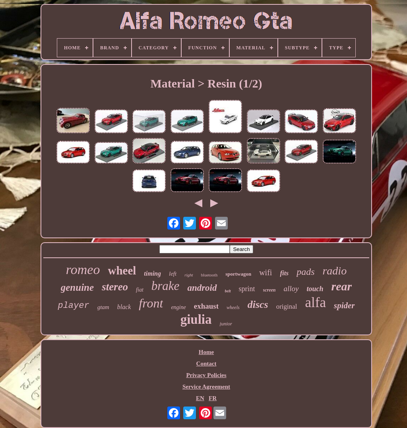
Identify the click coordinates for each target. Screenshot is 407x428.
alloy (291, 288)
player (73, 306)
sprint (247, 289)
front (151, 303)
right (188, 274)
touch (315, 289)
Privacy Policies (206, 375)
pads (305, 272)
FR (213, 398)
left (172, 273)
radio (334, 271)
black (124, 306)
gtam (103, 307)
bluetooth (209, 274)
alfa (315, 302)
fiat (139, 290)
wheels (233, 307)
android (202, 288)
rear (341, 286)
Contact (206, 363)
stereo (115, 287)
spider (344, 305)
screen (269, 290)
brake (165, 286)
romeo (83, 269)
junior (226, 324)
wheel (122, 270)
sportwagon (238, 274)
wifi (265, 272)
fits (284, 273)
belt (228, 291)
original (286, 306)
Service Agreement (206, 386)
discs (258, 304)
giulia (196, 319)
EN (200, 398)
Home (206, 352)
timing (152, 273)
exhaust (206, 306)
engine (178, 307)
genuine (77, 287)
